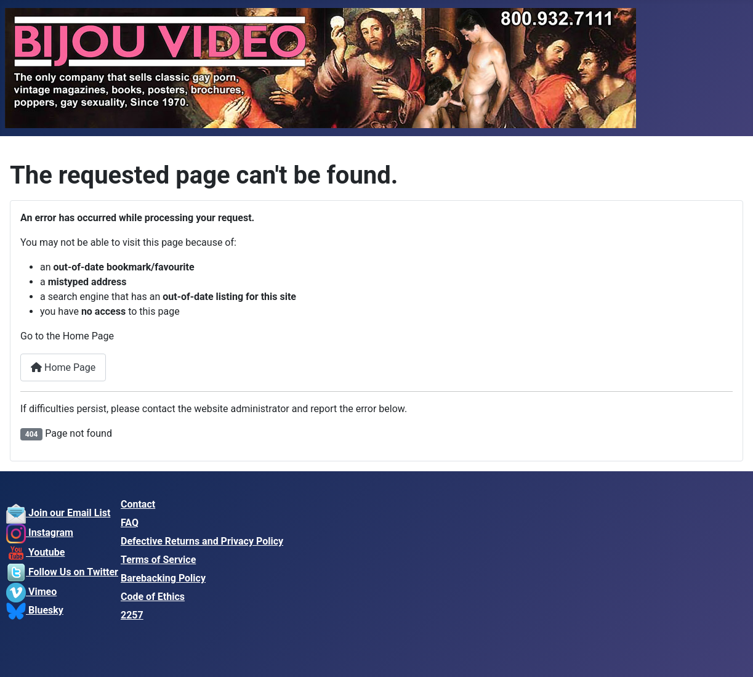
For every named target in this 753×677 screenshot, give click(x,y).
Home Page (63, 367)
